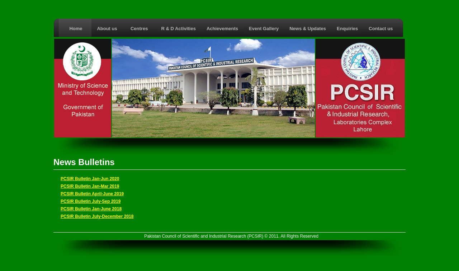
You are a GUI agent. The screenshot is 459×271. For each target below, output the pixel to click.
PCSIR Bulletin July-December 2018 (97, 216)
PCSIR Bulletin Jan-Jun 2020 (90, 178)
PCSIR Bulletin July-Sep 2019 (90, 201)
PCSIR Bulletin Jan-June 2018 (91, 208)
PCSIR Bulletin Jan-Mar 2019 (90, 186)
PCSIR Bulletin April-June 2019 (92, 193)
